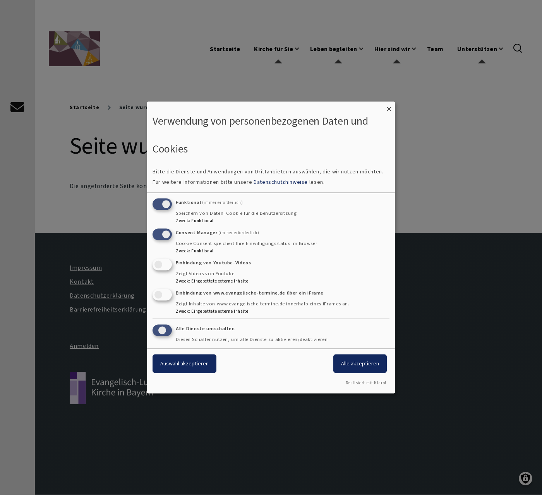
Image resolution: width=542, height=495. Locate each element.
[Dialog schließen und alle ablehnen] (389, 106)
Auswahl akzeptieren (184, 363)
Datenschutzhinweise (281, 182)
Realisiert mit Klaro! (366, 383)
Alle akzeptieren (360, 363)
